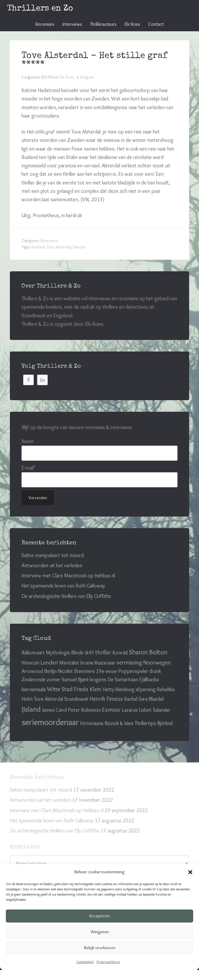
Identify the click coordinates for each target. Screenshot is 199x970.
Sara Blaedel (151, 699)
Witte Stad (60, 689)
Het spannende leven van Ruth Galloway (63, 586)
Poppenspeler (133, 671)
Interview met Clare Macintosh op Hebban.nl (68, 575)
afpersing (146, 689)
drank (155, 671)
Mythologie (58, 652)
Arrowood (32, 671)
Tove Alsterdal (59, 247)
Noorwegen (157, 662)
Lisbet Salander (155, 710)
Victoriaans (91, 723)
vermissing (129, 662)
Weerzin (30, 663)
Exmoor (111, 709)
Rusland (38, 247)
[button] (190, 872)
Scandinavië (76, 699)
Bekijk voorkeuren (99, 947)
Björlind (165, 723)
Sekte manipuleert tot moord (52, 555)
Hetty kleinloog (119, 689)
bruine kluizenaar (97, 663)
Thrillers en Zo (40, 9)
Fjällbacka (149, 679)
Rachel (130, 699)
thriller (103, 652)
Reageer (87, 77)
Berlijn (50, 671)
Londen (49, 662)
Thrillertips (145, 723)
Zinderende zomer (40, 679)
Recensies (49, 240)
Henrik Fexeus (106, 698)
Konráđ (120, 652)
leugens (98, 679)
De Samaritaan (122, 679)
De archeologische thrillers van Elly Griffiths (66, 596)
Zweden (79, 247)
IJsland (31, 709)
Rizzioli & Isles (119, 723)
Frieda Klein (87, 689)
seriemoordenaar (50, 722)
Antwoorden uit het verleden (51, 565)
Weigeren (100, 931)
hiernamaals (33, 689)
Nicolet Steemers (76, 671)
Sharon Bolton (148, 652)
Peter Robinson (84, 710)
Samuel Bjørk (75, 679)
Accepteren (99, 915)
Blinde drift (82, 652)
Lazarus (130, 710)
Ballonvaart (33, 652)
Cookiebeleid (85, 962)
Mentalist (69, 663)
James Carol (54, 710)
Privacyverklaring (108, 962)
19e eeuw (106, 671)
